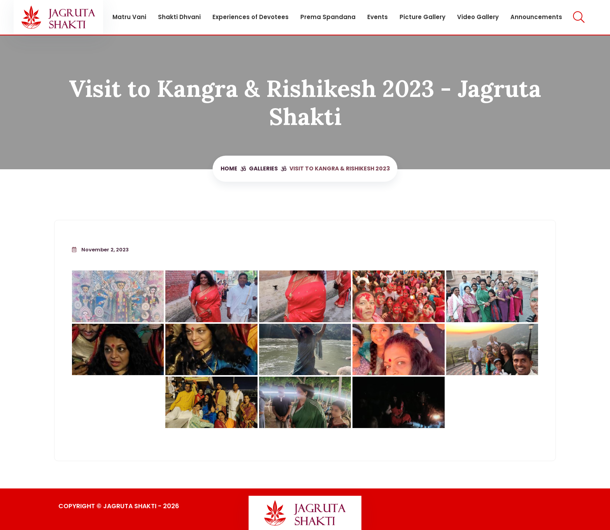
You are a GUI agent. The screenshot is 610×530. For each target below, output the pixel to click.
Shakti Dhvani (179, 17)
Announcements (536, 17)
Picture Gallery (422, 17)
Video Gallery (478, 17)
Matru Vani (129, 17)
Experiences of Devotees (250, 17)
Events (377, 17)
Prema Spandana (328, 17)
